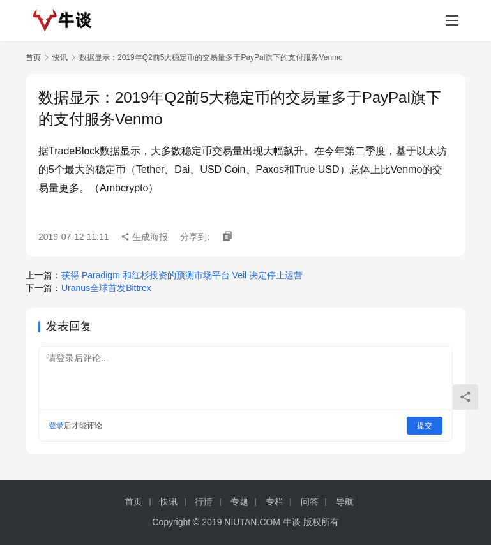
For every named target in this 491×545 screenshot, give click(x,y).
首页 (33, 57)
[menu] (452, 20)
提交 (424, 425)
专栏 (274, 501)
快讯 (60, 57)
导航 (345, 501)
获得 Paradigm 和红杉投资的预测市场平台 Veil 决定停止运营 (182, 275)
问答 (310, 501)
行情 (204, 501)
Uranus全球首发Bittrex (106, 288)
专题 (239, 501)
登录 (56, 425)
